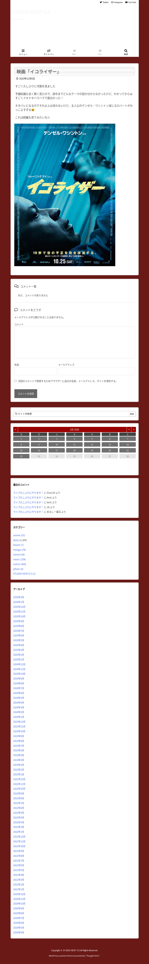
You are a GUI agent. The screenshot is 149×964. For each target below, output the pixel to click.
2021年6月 (18, 865)
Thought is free (92, 955)
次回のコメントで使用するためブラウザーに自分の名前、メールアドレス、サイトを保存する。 (68, 381)
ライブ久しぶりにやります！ (28, 492)
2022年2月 (18, 827)
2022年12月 (19, 779)
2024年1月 (18, 717)
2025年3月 (18, 650)
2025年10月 (19, 616)
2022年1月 (18, 831)
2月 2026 (74, 429)
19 (92, 450)
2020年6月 (18, 922)
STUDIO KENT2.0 (24, 573)
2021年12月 (19, 836)
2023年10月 (19, 731)
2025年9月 (18, 621)
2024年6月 (18, 693)
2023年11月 (19, 726)
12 (92, 444)
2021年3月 (18, 879)
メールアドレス (66, 364)
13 (110, 444)
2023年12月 (19, 721)
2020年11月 (19, 899)
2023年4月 (18, 760)
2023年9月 (18, 736)
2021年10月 (19, 846)
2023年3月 (18, 764)
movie (19, 554)
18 (74, 450)
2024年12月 (19, 664)
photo (18, 569)
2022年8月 (18, 798)
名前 (16, 364)
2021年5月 (18, 870)
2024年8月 (18, 683)
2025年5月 (18, 640)
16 (39, 450)
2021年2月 (18, 884)
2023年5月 (18, 755)
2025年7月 (18, 630)
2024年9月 (18, 678)
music (19, 559)
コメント (19, 324)
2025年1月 (18, 659)
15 (21, 450)
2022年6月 (18, 808)
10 (57, 444)
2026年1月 (18, 602)
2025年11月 (19, 611)
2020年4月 (18, 932)
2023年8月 (18, 741)
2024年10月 (19, 673)
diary (16, 540)
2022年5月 (18, 812)
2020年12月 (19, 894)
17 (57, 450)
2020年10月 (19, 903)
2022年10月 (19, 788)
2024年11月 (19, 669)
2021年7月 (18, 860)
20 (110, 450)
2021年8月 (18, 855)
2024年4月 (18, 702)
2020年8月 (18, 913)
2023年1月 (18, 774)
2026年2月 (18, 597)
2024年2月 (18, 712)
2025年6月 (18, 635)
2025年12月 (19, 606)
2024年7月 (18, 688)
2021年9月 (18, 851)
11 (74, 444)
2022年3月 (18, 822)
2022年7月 (18, 803)
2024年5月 (18, 697)
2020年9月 (18, 908)
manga (19, 549)
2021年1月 (18, 889)
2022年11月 (19, 784)
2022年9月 (18, 793)
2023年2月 (18, 769)
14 (128, 444)
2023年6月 (18, 750)
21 (128, 450)
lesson (18, 545)
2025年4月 (18, 645)
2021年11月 (19, 841)
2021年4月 (18, 875)
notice (19, 564)
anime (19, 535)
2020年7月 (18, 918)
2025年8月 (18, 626)
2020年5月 (18, 927)
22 (21, 456)
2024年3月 (18, 707)
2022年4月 (18, 817)
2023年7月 (18, 745)
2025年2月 (18, 654)
